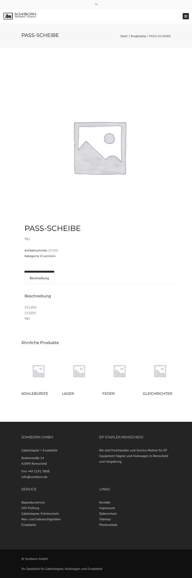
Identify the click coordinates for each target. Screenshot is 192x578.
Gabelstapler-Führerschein (40, 513)
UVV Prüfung (30, 508)
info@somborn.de (34, 477)
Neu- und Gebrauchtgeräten (41, 519)
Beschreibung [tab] (39, 278)
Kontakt (104, 502)
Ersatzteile (138, 36)
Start (124, 36)
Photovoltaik (108, 525)
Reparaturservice (33, 502)
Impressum (107, 508)
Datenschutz (108, 513)
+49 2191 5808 (39, 471)
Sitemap (105, 519)
